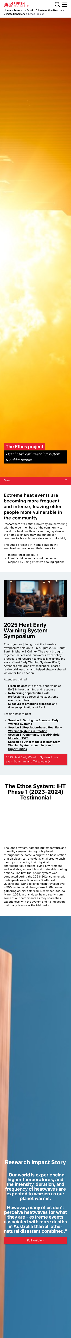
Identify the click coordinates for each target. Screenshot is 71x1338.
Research (18, 10)
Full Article (34, 1240)
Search (57, 5)
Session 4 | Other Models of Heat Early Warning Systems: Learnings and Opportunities (34, 745)
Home (7, 10)
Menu (64, 5)
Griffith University (22, 4)
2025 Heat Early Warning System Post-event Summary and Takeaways (32, 759)
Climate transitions (15, 13)
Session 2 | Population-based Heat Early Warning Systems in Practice (35, 729)
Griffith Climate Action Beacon (44, 10)
